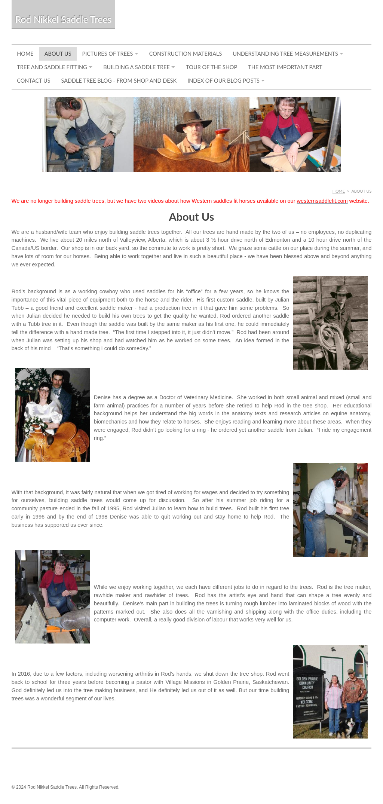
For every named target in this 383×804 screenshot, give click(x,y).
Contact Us (33, 80)
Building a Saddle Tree (136, 67)
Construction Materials (185, 54)
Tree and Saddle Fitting (52, 67)
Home (25, 54)
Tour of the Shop (211, 67)
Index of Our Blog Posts (223, 80)
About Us (58, 54)
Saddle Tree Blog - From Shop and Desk (119, 80)
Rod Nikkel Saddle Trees (63, 19)
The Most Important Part (285, 67)
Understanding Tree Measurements (285, 54)
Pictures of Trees (107, 54)
